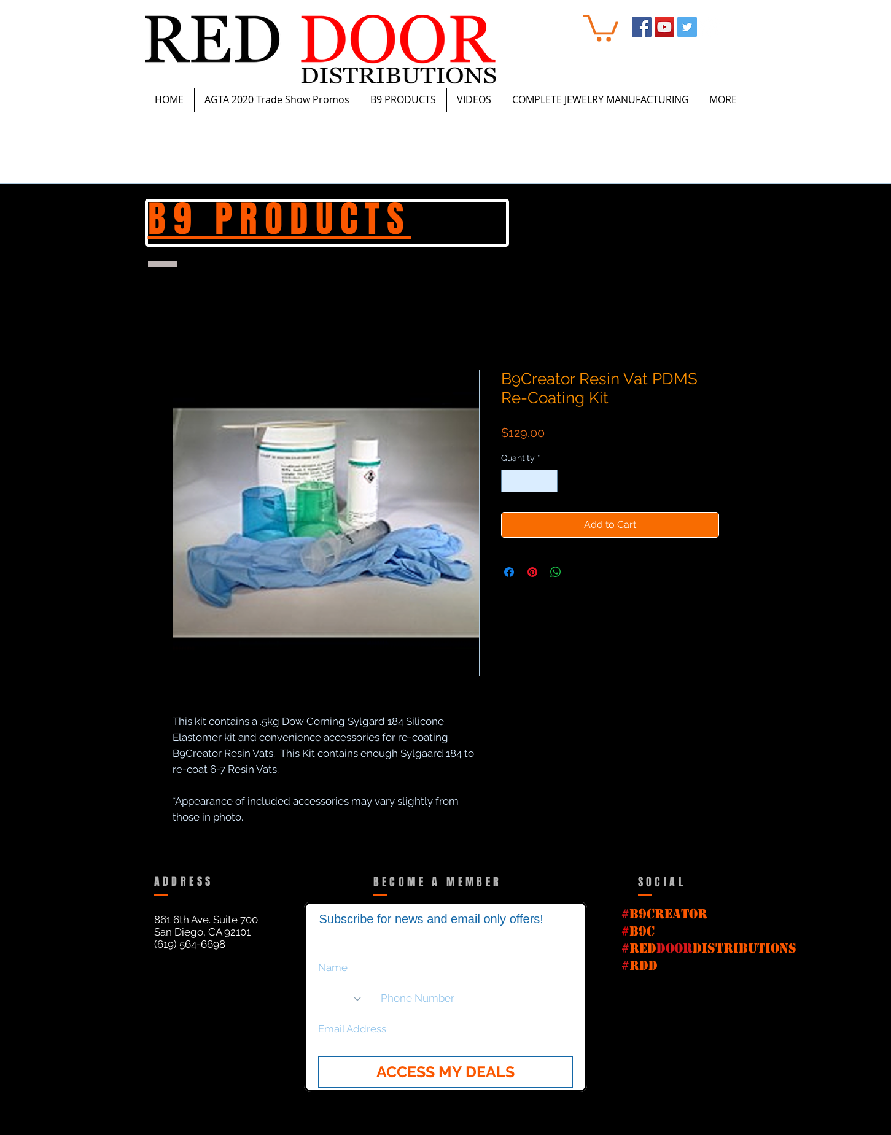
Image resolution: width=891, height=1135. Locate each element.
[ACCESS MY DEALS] (445, 1072)
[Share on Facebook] (509, 572)
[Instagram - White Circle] (710, 27)
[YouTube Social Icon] (664, 27)
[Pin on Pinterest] (532, 572)
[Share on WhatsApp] (555, 572)
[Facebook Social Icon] (642, 27)
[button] (600, 27)
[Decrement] (510, 481)
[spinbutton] (529, 481)
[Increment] (548, 481)
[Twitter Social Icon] (687, 27)
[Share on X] (579, 572)
